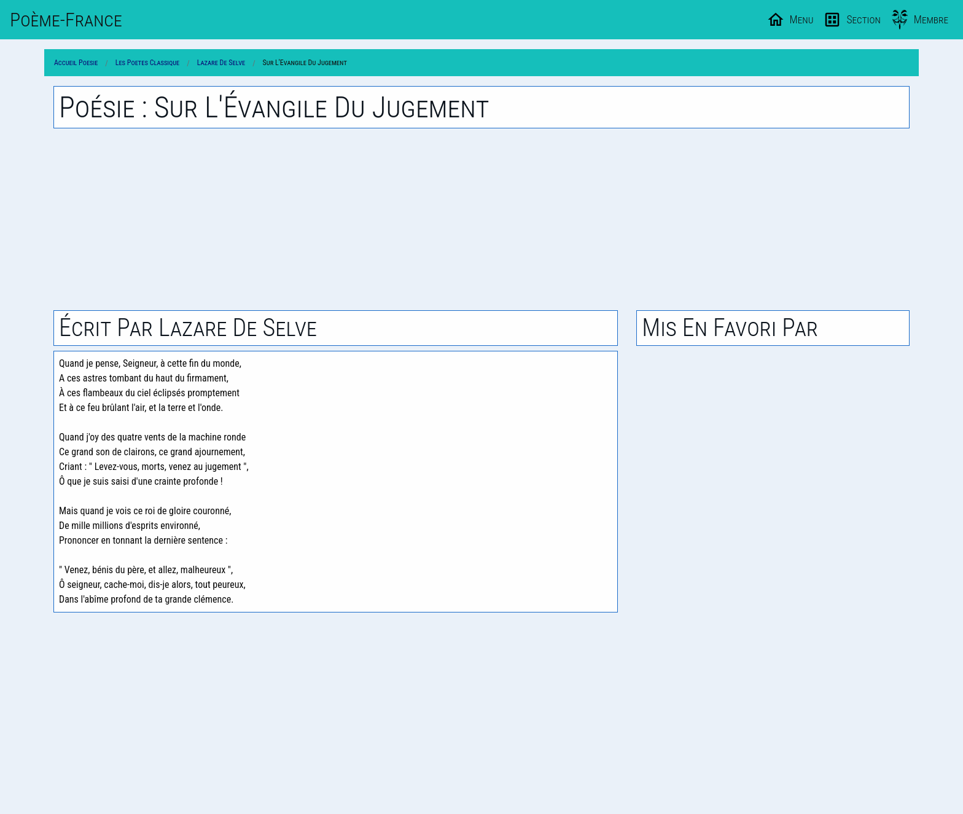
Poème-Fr (66, 19)
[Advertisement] (481, 219)
